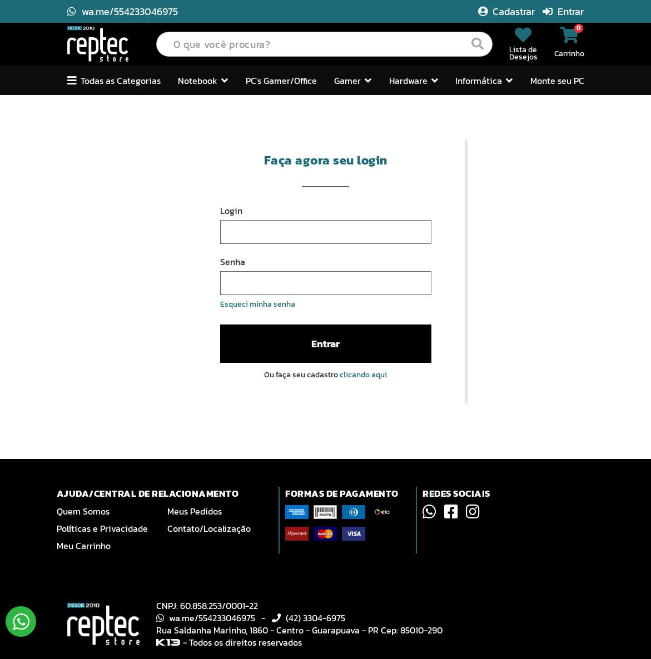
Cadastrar (507, 11)
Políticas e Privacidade (102, 528)
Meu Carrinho (84, 545)
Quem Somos (83, 511)
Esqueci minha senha (257, 304)
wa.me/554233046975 (122, 11)
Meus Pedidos (194, 511)
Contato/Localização (209, 528)
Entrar (563, 11)
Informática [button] (484, 80)
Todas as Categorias (114, 80)
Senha (232, 261)
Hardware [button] (413, 80)
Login (231, 210)
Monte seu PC (557, 80)
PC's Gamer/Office (281, 80)
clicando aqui (363, 375)
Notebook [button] (203, 80)
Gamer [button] (352, 80)
